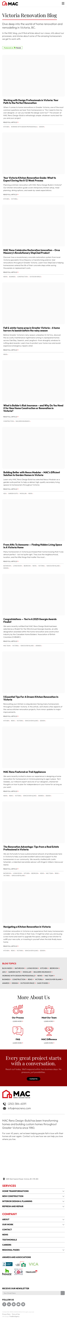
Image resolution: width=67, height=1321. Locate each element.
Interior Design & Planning (33, 1201)
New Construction (33, 1196)
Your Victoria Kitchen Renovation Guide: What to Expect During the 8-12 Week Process (29, 179)
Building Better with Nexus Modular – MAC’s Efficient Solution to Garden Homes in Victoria (31, 474)
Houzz (6, 1272)
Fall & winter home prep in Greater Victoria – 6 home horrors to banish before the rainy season (31, 329)
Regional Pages (33, 1250)
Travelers (32, 1271)
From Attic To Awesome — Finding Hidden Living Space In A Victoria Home (32, 546)
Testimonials (9, 1239)
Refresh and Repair (33, 1206)
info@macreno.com (19, 1108)
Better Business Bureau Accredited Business (7, 1264)
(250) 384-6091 (17, 1103)
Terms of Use (16, 1314)
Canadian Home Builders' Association (20, 1264)
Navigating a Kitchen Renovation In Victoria (27, 926)
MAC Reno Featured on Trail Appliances (24, 771)
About (33, 1219)
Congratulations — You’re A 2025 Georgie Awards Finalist (30, 620)
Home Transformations (33, 1191)
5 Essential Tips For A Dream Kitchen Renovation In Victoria (30, 698)
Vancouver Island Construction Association (33, 1264)
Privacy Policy (6, 1314)
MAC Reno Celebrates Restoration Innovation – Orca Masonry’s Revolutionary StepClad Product (31, 251)
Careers (6, 1244)
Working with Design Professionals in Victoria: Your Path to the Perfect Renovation (30, 101)
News (5, 1234)
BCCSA (18, 1272)
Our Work (33, 1224)
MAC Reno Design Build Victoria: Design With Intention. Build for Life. (10, 3)
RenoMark (5, 1280)
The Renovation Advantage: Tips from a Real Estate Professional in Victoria (31, 848)
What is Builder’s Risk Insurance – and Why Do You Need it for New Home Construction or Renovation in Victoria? (33, 408)
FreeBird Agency (14, 1316)
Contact (7, 1229)
